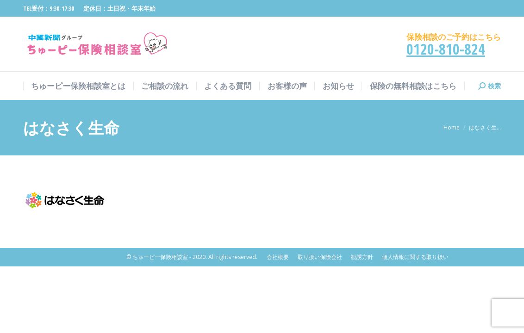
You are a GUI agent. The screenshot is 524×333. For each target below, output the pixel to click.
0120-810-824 (445, 49)
